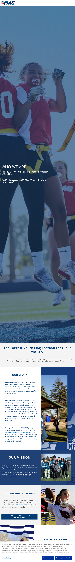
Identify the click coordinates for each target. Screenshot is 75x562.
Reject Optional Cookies (63, 558)
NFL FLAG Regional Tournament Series (20, 504)
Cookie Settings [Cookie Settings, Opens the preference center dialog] (6, 558)
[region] (37, 551)
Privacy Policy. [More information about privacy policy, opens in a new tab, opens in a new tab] (64, 554)
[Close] (72, 544)
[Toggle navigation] (70, 3)
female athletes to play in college (20, 432)
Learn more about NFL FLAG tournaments (19, 517)
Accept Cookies (48, 558)
